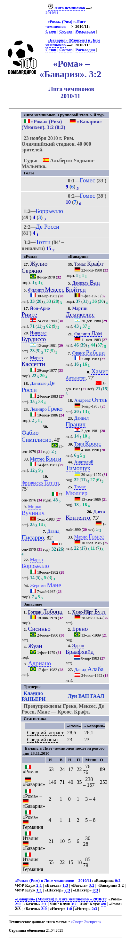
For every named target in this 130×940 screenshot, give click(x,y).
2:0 (17, 904)
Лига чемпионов (66, 8)
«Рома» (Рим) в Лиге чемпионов (65, 24)
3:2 (91, 885)
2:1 (39, 885)
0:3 (95, 890)
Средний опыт (42, 739)
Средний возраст (45, 732)
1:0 (69, 908)
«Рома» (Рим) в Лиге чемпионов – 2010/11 (53, 880)
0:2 (117, 880)
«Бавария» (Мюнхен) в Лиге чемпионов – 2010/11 (60, 899)
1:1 (39, 890)
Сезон (50, 31)
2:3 (67, 890)
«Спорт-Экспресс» (86, 922)
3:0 (44, 908)
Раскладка (85, 31)
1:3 (65, 885)
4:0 (103, 904)
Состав (65, 31)
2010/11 (52, 13)
